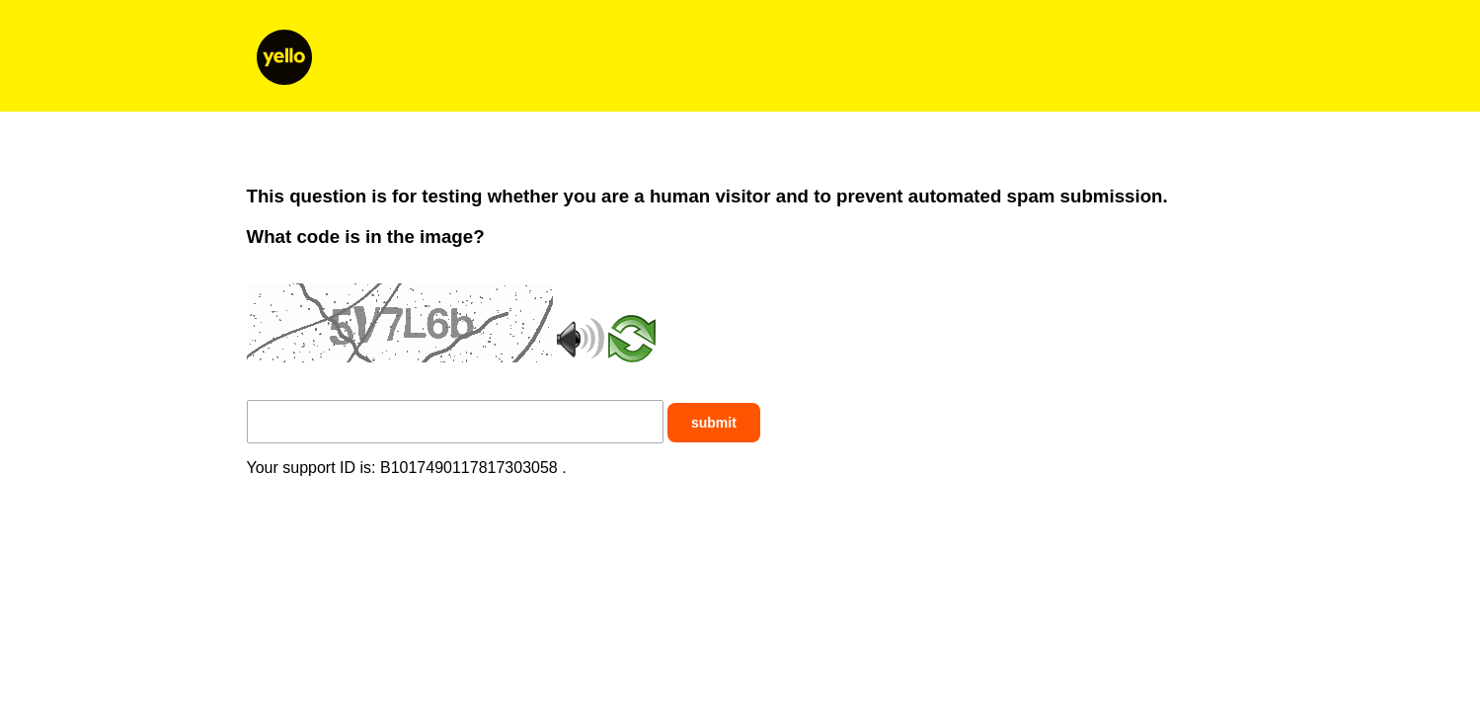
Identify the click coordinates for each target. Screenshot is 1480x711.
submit (714, 423)
